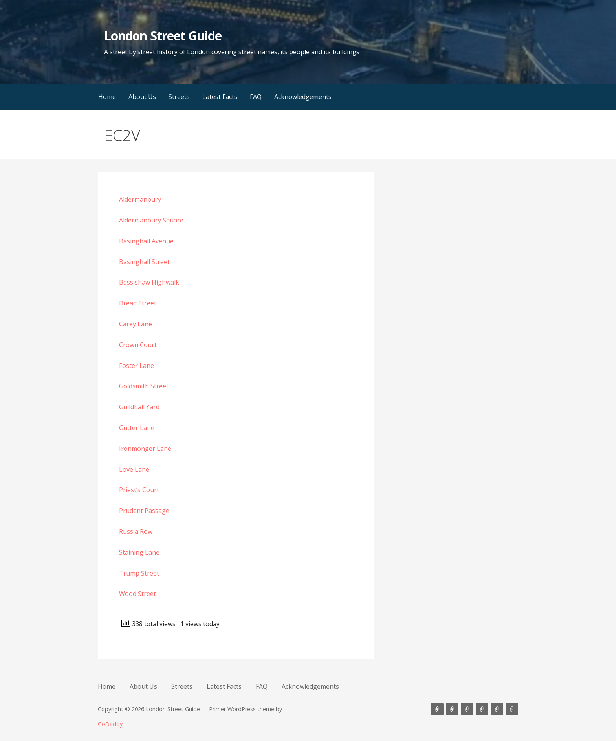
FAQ (256, 96)
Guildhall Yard (139, 407)
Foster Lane (136, 365)
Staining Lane (139, 552)
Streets (179, 96)
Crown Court (138, 344)
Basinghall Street (144, 261)
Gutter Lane (136, 427)
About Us (142, 96)
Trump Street (139, 573)
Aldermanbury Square (151, 220)
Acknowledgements (303, 96)
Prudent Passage (144, 510)
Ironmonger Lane (145, 448)
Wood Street (137, 593)
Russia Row (135, 531)
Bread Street (137, 303)
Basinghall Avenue (146, 241)
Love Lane (134, 469)
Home (107, 96)
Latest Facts (219, 96)
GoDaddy (110, 724)
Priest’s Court (139, 489)
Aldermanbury (140, 199)
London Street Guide (163, 35)
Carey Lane (135, 324)
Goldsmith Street (144, 386)
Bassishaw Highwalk (149, 282)
